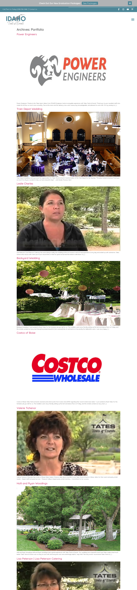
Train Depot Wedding (29, 108)
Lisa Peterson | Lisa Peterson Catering (39, 558)
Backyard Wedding (28, 258)
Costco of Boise (26, 332)
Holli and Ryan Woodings (32, 483)
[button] (132, 19)
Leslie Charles (25, 183)
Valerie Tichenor (26, 408)
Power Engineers (27, 34)
